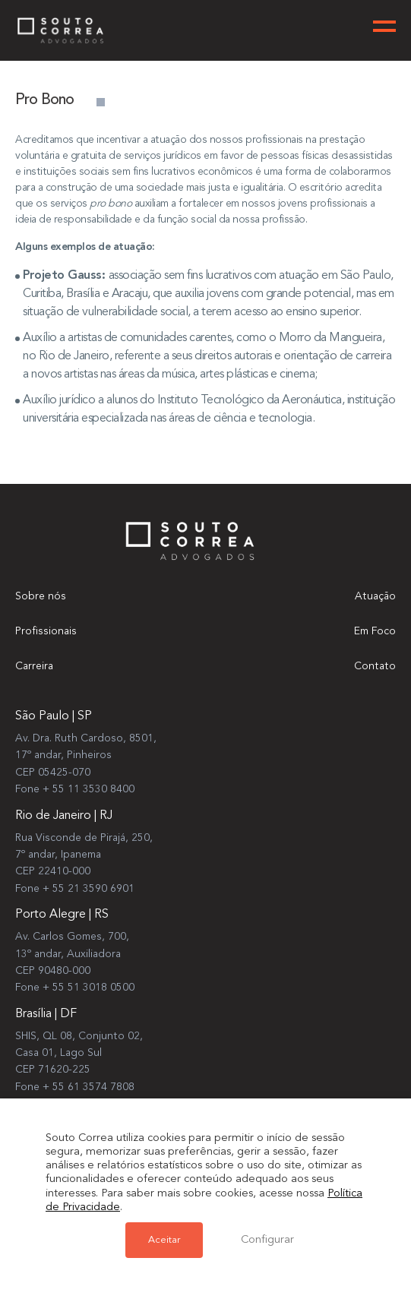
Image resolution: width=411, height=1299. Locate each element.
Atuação (375, 596)
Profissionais (46, 631)
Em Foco (375, 631)
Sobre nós (40, 596)
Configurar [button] (267, 1240)
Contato (375, 666)
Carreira (34, 666)
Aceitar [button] (164, 1240)
